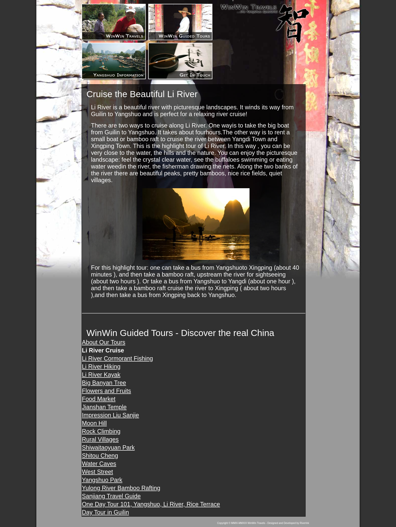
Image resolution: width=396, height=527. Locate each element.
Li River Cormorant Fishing (117, 358)
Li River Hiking (101, 366)
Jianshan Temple (104, 407)
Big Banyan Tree (104, 383)
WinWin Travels (256, 523)
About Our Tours (103, 342)
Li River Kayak (101, 374)
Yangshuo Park (102, 480)
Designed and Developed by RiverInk (288, 523)
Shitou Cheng (100, 455)
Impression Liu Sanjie (110, 415)
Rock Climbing (101, 431)
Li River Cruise (103, 350)
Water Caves (99, 463)
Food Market (98, 399)
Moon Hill (94, 423)
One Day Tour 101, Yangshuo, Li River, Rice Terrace (151, 504)
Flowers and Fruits (106, 391)
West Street (97, 472)
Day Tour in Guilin (105, 512)
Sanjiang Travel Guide (111, 496)
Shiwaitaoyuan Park (108, 447)
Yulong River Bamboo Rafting (121, 488)
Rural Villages (100, 439)
